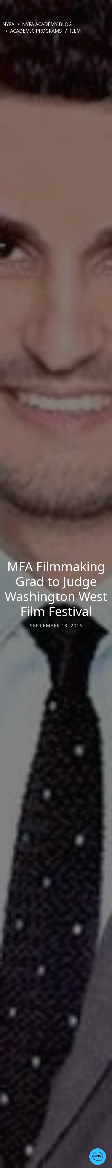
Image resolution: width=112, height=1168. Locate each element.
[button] (97, 1156)
